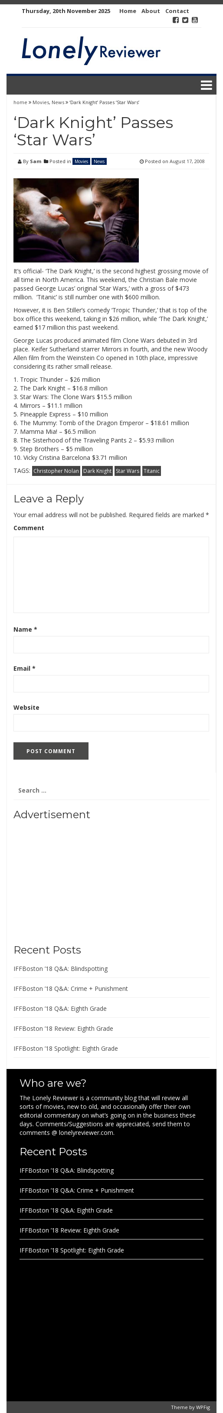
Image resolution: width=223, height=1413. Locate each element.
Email (24, 668)
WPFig (203, 1407)
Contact (177, 11)
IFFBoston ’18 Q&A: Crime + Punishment (70, 988)
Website (26, 707)
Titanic (152, 471)
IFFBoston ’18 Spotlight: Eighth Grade (65, 1048)
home (21, 102)
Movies (41, 102)
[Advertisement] (67, 879)
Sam (35, 161)
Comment (28, 528)
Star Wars (127, 471)
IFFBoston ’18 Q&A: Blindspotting (60, 968)
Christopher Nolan (56, 471)
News (58, 102)
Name (25, 629)
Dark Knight (97, 471)
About (150, 11)
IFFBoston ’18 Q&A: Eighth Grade (60, 1008)
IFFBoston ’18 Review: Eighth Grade (63, 1028)
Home (127, 11)
